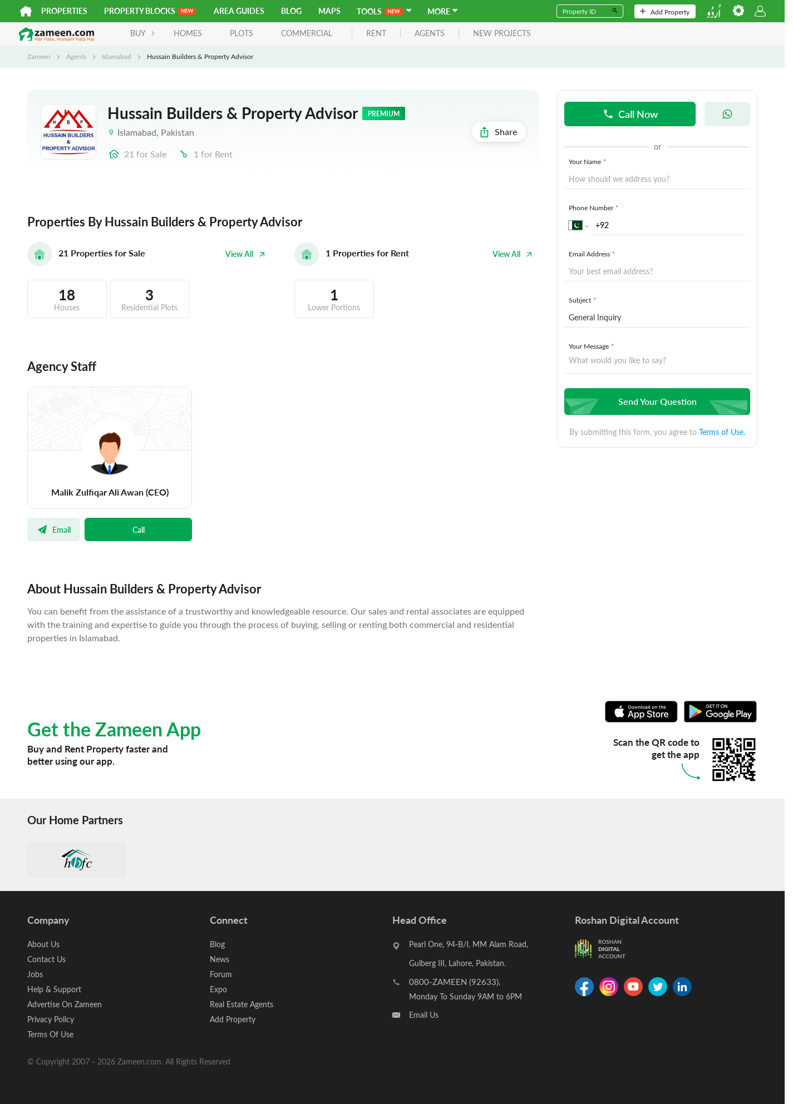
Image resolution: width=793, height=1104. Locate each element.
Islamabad (116, 56)
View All (245, 254)
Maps (329, 11)
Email (54, 529)
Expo (218, 989)
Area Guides (239, 11)
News (219, 959)
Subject (583, 299)
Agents (76, 56)
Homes (188, 33)
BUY (142, 33)
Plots (241, 33)
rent (376, 33)
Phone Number (594, 207)
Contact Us (46, 959)
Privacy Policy (50, 1019)
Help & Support (54, 989)
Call (138, 529)
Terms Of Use (50, 1034)
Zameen (39, 56)
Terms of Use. (722, 432)
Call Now (630, 114)
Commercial (306, 33)
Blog (291, 11)
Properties (64, 11)
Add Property (664, 11)
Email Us (424, 1014)
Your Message (592, 346)
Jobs (35, 974)
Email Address (593, 253)
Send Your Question (655, 401)
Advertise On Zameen (64, 1004)
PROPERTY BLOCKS (150, 11)
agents (430, 33)
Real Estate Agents (241, 1004)
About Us (43, 944)
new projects (502, 33)
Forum (221, 974)
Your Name (588, 161)
